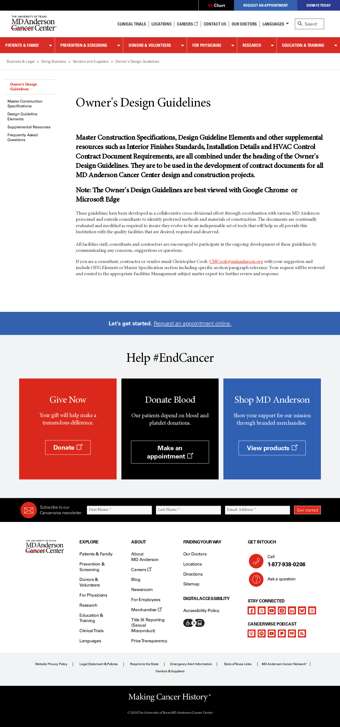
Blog (135, 579)
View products (272, 448)
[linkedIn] (292, 610)
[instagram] (282, 610)
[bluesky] (302, 610)
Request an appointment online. (192, 323)
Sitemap (191, 583)
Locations (192, 564)
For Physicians (206, 45)
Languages (273, 24)
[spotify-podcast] (262, 633)
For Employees (145, 599)
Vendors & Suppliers (170, 671)
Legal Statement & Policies (98, 664)
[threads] (312, 610)
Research (252, 45)
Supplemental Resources (28, 127)
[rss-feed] (302, 633)
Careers (187, 24)
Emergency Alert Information (191, 664)
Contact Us (215, 24)
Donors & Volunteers (150, 45)
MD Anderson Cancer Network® (284, 664)
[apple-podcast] (251, 633)
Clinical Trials (131, 24)
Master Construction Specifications (24, 103)
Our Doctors (244, 24)
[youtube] (272, 610)
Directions (193, 574)
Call (292, 561)
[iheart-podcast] (292, 633)
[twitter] (262, 610)
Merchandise (146, 609)
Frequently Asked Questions (22, 137)
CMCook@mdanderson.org (236, 262)
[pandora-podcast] (282, 633)
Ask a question (278, 581)
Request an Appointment (265, 5)
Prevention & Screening (83, 45)
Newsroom (141, 589)
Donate (67, 447)
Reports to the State (144, 664)
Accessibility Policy (201, 610)
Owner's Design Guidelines (23, 86)
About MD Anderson (144, 556)
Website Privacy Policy (51, 664)
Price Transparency (149, 640)
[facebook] (251, 610)
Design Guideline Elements (22, 116)
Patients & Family (22, 45)
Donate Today (319, 5)
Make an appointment (170, 452)
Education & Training (303, 45)
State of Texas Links (238, 664)
